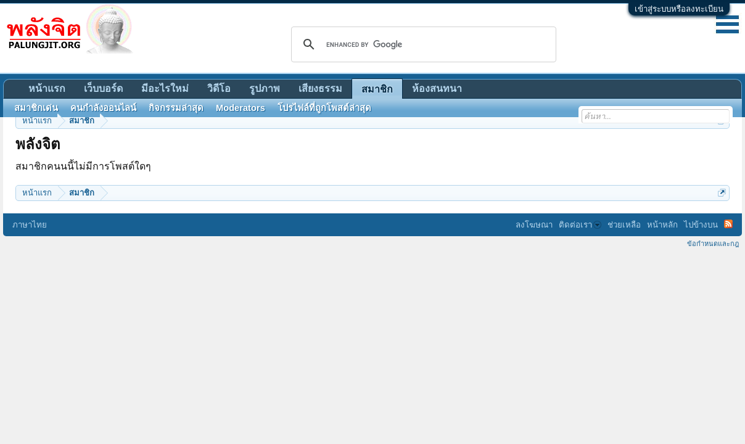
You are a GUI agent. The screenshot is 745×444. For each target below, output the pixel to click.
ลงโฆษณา (534, 224)
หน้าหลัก (662, 224)
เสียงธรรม (320, 88)
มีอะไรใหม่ (165, 88)
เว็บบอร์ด (103, 88)
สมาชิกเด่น (36, 108)
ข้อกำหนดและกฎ (713, 243)
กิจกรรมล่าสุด (176, 108)
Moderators (240, 108)
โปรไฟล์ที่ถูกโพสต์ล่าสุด (324, 108)
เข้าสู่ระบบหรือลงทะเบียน (679, 9)
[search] (421, 44)
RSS (728, 224)
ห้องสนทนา (437, 88)
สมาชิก (377, 89)
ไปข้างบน (701, 224)
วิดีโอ (219, 88)
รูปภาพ (264, 88)
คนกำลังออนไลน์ (103, 108)
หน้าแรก (46, 88)
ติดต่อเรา (580, 224)
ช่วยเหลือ (624, 224)
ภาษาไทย (29, 224)
